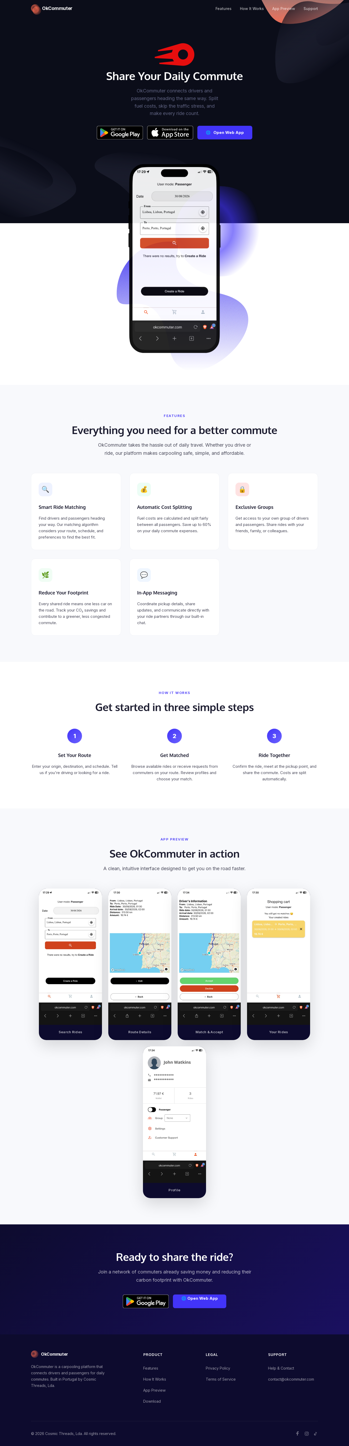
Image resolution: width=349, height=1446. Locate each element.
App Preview (283, 8)
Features (223, 8)
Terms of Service (221, 1379)
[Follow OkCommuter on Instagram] (306, 1433)
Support (311, 8)
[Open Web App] (224, 132)
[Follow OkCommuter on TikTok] (315, 1433)
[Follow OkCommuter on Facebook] (297, 1433)
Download (152, 1401)
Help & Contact (281, 1368)
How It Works (252, 8)
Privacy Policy (218, 1368)
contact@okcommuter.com (291, 1379)
